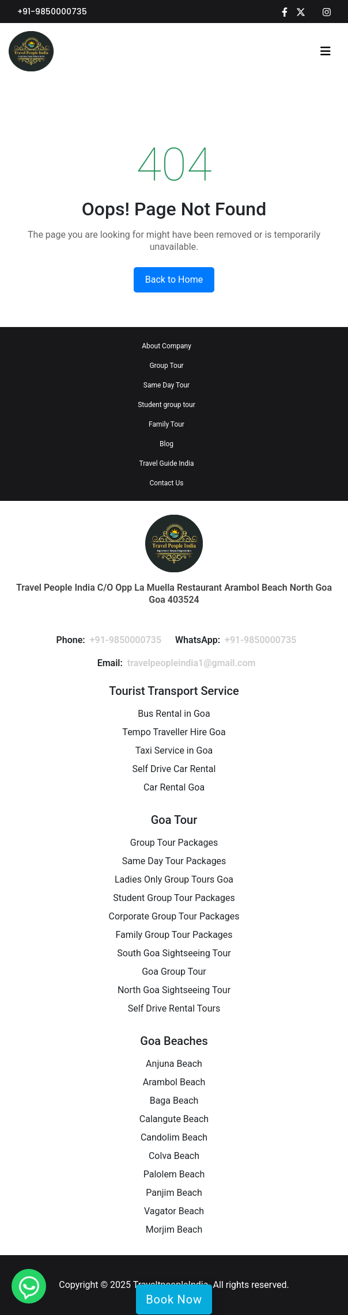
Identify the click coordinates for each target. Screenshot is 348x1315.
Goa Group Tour (174, 971)
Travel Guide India (166, 463)
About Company (166, 346)
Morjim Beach (174, 1229)
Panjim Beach (174, 1192)
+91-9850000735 (52, 11)
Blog (166, 444)
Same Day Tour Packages (174, 861)
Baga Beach (174, 1100)
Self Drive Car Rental (174, 768)
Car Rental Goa (174, 787)
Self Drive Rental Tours (174, 1008)
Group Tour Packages (174, 842)
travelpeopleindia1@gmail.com (191, 663)
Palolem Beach (174, 1174)
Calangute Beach (174, 1118)
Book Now (174, 1299)
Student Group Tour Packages (174, 897)
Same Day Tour (166, 385)
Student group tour (166, 405)
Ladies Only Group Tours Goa (174, 879)
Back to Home (174, 279)
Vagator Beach (174, 1211)
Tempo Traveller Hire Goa (173, 732)
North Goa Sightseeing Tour (174, 990)
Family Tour (166, 424)
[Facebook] (285, 11)
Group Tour (166, 366)
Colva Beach (174, 1155)
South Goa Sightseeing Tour (173, 953)
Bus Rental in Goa (174, 713)
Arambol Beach (174, 1082)
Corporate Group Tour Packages (173, 916)
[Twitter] (300, 11)
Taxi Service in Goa (174, 750)
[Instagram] (327, 11)
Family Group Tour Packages (173, 934)
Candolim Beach (174, 1137)
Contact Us (167, 483)
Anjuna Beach (174, 1063)
